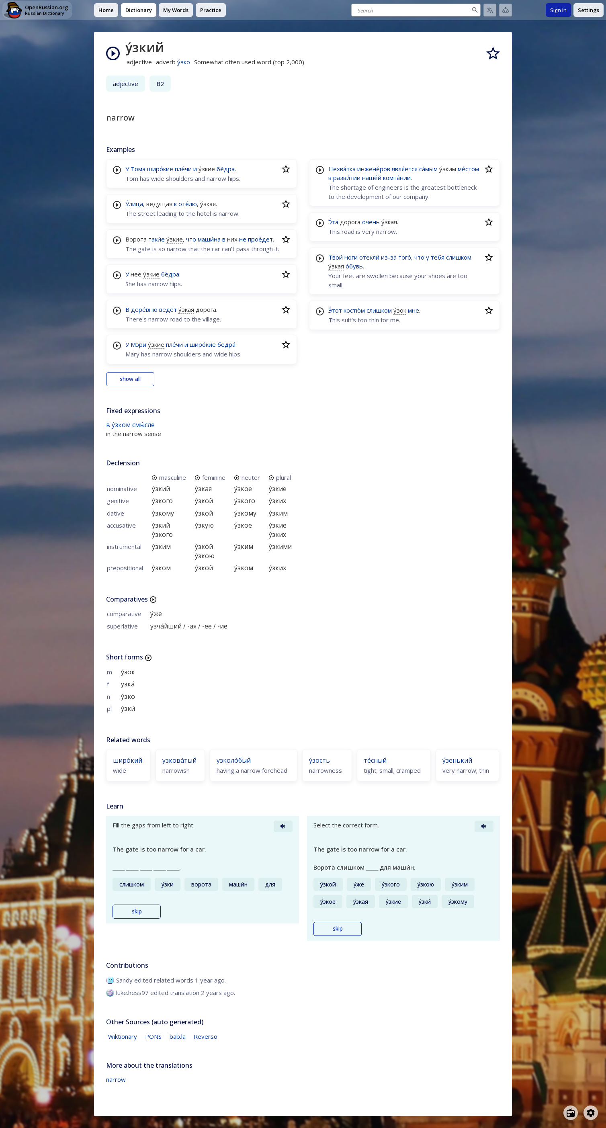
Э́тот (335, 310)
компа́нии (397, 178)
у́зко (183, 62)
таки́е (156, 239)
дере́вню (144, 309)
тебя (437, 257)
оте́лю (187, 204)
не (242, 239)
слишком (458, 257)
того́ (404, 257)
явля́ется (405, 169)
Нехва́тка (342, 169)
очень (371, 222)
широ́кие (160, 169)
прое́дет (260, 239)
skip (137, 911)
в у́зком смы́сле (130, 424)
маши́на (209, 239)
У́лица (134, 204)
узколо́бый (234, 760)
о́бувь (354, 266)
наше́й (371, 178)
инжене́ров (373, 169)
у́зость (319, 760)
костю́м (354, 310)
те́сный (375, 760)
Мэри (138, 344)
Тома (138, 169)
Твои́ (335, 257)
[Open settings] (590, 1112)
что (191, 239)
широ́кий (127, 760)
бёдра (226, 169)
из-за (389, 257)
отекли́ (369, 257)
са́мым (428, 169)
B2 (160, 84)
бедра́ (226, 344)
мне (413, 310)
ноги (351, 257)
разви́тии (346, 178)
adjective (125, 84)
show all (130, 379)
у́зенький (457, 760)
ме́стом (468, 169)
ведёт (168, 309)
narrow (116, 1079)
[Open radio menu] (570, 1112)
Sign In (558, 10)
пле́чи (183, 169)
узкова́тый (179, 760)
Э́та (333, 222)
